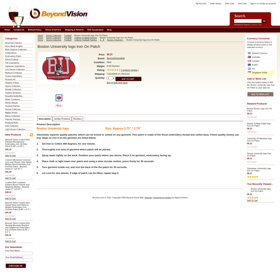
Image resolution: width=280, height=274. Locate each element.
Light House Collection (15, 129)
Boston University (115, 40)
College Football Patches (85, 38)
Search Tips (257, 25)
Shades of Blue (12, 83)
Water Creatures (12, 99)
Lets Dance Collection (15, 69)
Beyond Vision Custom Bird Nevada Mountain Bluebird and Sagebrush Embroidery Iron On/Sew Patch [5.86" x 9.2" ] (17, 227)
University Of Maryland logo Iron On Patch (259, 139)
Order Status (215, 3)
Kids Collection (11, 126)
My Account (201, 3)
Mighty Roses (11, 113)
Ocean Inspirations (13, 76)
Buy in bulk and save (117, 82)
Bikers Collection (12, 116)
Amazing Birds (11, 122)
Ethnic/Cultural (11, 59)
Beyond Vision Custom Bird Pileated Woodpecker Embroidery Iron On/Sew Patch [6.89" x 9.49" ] (17, 142)
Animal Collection (13, 109)
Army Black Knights (14, 46)
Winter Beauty (11, 103)
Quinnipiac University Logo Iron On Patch (259, 169)
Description (45, 119)
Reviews (77, 119)
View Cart (242, 3)
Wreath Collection (13, 89)
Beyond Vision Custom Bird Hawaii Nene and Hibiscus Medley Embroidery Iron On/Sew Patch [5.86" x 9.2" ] (17, 206)
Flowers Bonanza (13, 93)
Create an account (267, 3)
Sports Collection (12, 86)
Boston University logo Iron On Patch (261, 190)
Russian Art (10, 79)
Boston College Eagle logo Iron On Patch (259, 124)
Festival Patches (12, 106)
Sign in (253, 3)
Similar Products (62, 119)
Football (68, 35)
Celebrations (10, 53)
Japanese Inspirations (15, 66)
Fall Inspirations (12, 63)
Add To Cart (10, 155)
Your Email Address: (14, 257)
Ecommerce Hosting (163, 197)
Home (40, 35)
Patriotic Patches (12, 119)
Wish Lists (229, 3)
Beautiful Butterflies (14, 96)
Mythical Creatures (13, 73)
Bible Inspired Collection (16, 49)
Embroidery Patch (13, 56)
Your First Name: (12, 250)
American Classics (13, 43)
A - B (102, 40)
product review (129, 70)
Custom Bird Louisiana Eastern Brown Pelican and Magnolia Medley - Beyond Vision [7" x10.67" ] (17, 185)
